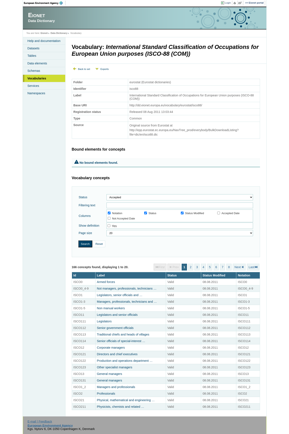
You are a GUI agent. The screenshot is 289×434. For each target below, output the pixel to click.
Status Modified (192, 213)
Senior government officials (115, 328)
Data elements (37, 63)
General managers (109, 374)
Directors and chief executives (117, 354)
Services (33, 85)
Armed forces (106, 282)
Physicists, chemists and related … (120, 406)
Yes (114, 226)
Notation (115, 213)
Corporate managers (111, 347)
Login (228, 2)
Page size (85, 233)
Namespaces (36, 93)
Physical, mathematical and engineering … (126, 400)
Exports (104, 69)
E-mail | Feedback (40, 421)
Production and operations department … (125, 360)
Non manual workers (111, 308)
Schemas (34, 70)
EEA (44, 3)
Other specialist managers (114, 367)
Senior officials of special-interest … (121, 341)
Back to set (84, 69)
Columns (85, 216)
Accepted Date (228, 213)
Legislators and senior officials (117, 314)
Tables (32, 55)
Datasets (34, 48)
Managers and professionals (116, 387)
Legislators (104, 321)
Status (83, 197)
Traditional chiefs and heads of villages (123, 334)
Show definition (89, 225)
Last (251, 267)
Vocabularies (37, 78)
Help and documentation (44, 41)
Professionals (106, 393)
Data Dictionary (59, 33)
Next (238, 267)
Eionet (44, 33)
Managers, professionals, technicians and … (127, 301)
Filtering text (87, 205)
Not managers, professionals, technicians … (127, 288)
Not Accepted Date (121, 218)
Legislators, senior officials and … (119, 295)
